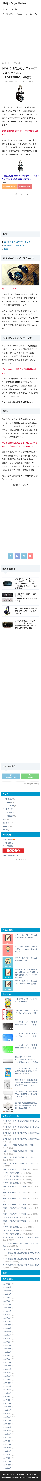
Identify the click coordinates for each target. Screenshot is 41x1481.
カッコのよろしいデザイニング (17, 242)
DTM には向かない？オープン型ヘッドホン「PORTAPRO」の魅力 (19, 73)
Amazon (6, 826)
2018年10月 (7, 1356)
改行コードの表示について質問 (14, 1169)
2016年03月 (7, 1414)
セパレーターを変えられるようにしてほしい (19, 1145)
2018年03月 (7, 1376)
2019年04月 (7, 1342)
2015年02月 (7, 1444)
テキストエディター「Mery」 (13, 14)
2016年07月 (7, 1407)
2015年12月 (7, 1424)
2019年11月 (7, 1328)
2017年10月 (7, 1383)
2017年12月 (7, 1379)
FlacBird (10, 806)
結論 (6, 249)
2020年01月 (7, 1321)
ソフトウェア (8, 799)
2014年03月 (7, 1461)
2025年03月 (7, 1291)
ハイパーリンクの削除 (11, 1173)
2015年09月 (7, 1431)
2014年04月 (7, 1458)
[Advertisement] (20, 37)
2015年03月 (7, 1441)
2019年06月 (7, 1338)
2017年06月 (7, 1390)
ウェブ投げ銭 (8, 846)
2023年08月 (7, 1301)
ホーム (5, 9)
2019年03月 (7, 1345)
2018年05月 (7, 1369)
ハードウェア (8, 809)
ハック (9, 813)
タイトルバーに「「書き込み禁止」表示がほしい (21, 1121)
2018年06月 (7, 1366)
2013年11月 (7, 1468)
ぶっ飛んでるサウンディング (16, 246)
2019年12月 (7, 1325)
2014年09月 (7, 1451)
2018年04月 (7, 1373)
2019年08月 (7, 1332)
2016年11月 (7, 1400)
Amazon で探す (9, 186)
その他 (5, 830)
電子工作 (10, 816)
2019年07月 (7, 1335)
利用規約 (21, 1474)
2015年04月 (7, 1437)
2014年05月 (7, 1455)
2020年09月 (7, 1315)
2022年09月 (7, 1308)
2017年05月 (7, 1393)
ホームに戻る (8, 1474)
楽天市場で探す (25, 186)
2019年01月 (7, 1349)
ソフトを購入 (8, 843)
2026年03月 (7, 1284)
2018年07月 (7, 1362)
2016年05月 (7, 1410)
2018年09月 (7, 1359)
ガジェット (35, 81)
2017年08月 (7, 1386)
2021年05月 (7, 1311)
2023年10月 (7, 1297)
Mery (9, 802)
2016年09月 (7, 1403)
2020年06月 (7, 1318)
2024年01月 (7, 1294)
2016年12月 (7, 1397)
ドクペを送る (8, 839)
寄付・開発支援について (12, 856)
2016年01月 (7, 1420)
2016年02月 (7, 1417)
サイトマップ (32, 1474)
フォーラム (13, 9)
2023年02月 (7, 1304)
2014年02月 (7, 1465)
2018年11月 (7, 1352)
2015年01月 (7, 1448)
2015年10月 (7, 1427)
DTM (4, 819)
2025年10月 (7, 1287)
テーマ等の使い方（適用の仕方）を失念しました (21, 1237)
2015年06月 (7, 1434)
